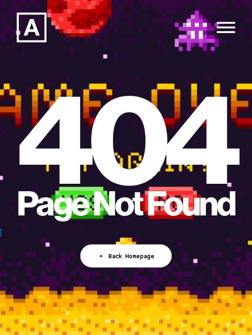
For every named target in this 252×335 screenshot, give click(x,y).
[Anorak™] (31, 27)
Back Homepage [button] (126, 256)
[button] (226, 27)
